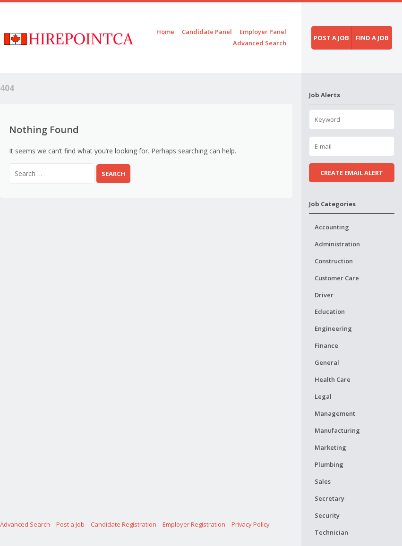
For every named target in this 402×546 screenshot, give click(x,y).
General (327, 362)
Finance (326, 345)
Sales (323, 481)
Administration (337, 244)
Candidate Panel (207, 31)
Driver (324, 295)
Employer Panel (262, 31)
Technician (331, 532)
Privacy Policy (250, 524)
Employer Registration (194, 524)
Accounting (332, 227)
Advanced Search (259, 43)
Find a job (372, 38)
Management (335, 413)
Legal (323, 396)
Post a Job (70, 524)
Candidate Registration (123, 524)
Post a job (331, 38)
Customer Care (337, 278)
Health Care (333, 379)
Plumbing (329, 464)
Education (330, 311)
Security (327, 515)
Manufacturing (337, 430)
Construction (334, 261)
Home (165, 31)
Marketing (330, 447)
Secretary (329, 498)
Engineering (333, 328)
